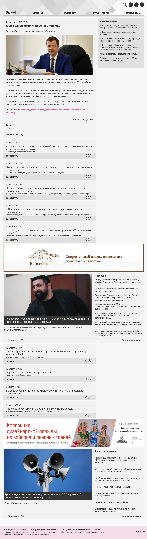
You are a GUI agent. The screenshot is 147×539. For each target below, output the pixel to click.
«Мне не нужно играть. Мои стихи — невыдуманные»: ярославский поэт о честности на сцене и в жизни (118, 306)
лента (37, 12)
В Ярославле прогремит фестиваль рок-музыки (118, 32)
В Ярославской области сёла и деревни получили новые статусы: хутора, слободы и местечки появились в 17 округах (120, 47)
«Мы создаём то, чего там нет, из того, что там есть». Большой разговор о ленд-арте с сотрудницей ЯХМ (116, 315)
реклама (133, 12)
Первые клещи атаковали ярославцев (28, 372)
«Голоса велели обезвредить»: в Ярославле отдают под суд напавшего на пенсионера (118, 469)
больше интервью (131, 340)
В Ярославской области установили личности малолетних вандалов (115, 509)
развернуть (12, 155)
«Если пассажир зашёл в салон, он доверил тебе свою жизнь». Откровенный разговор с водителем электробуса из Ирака (118, 332)
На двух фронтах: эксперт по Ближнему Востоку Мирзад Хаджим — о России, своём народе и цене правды (47, 320)
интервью (67, 12)
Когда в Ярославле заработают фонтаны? (119, 54)
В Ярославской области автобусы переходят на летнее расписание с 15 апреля (120, 39)
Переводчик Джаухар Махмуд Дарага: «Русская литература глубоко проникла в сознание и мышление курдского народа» (117, 297)
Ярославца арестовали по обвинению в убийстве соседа (39, 408)
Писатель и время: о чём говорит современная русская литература (116, 289)
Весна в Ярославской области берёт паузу (114, 502)
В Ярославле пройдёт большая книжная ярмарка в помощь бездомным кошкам (118, 26)
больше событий (131, 515)
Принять (137, 532)
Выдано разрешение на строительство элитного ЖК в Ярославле (44, 390)
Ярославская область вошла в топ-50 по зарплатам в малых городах (118, 59)
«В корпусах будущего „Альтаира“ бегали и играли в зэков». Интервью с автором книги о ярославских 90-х (118, 323)
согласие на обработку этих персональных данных (68, 532)
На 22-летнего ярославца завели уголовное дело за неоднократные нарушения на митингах (119, 478)
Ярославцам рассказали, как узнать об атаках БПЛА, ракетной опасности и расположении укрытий (43, 495)
